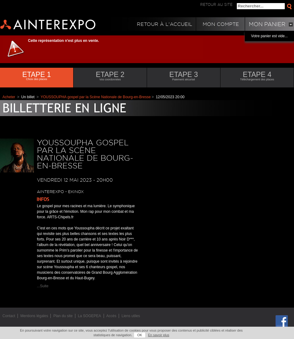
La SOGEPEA (89, 316)
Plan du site (63, 316)
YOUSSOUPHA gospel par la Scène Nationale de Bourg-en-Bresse (96, 97)
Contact (8, 316)
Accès (111, 316)
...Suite (42, 286)
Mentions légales (34, 316)
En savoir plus (158, 335)
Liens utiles (130, 316)
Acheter (8, 97)
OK (139, 335)
